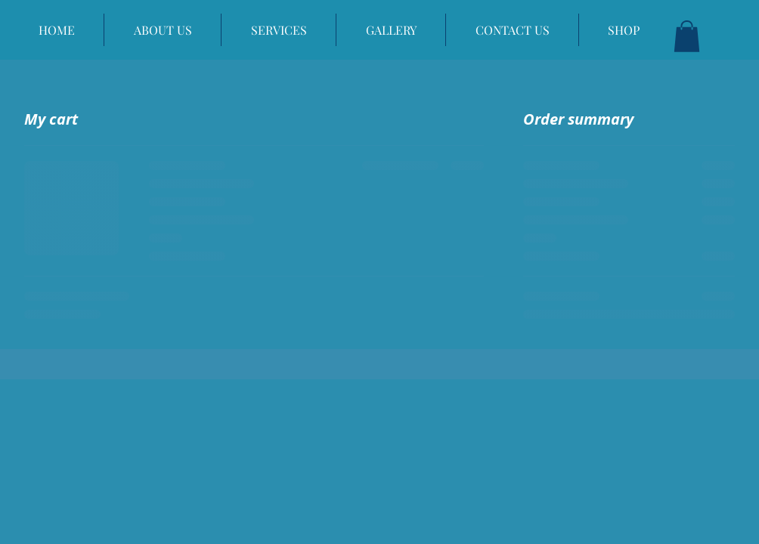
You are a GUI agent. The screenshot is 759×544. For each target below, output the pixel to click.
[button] (687, 36)
